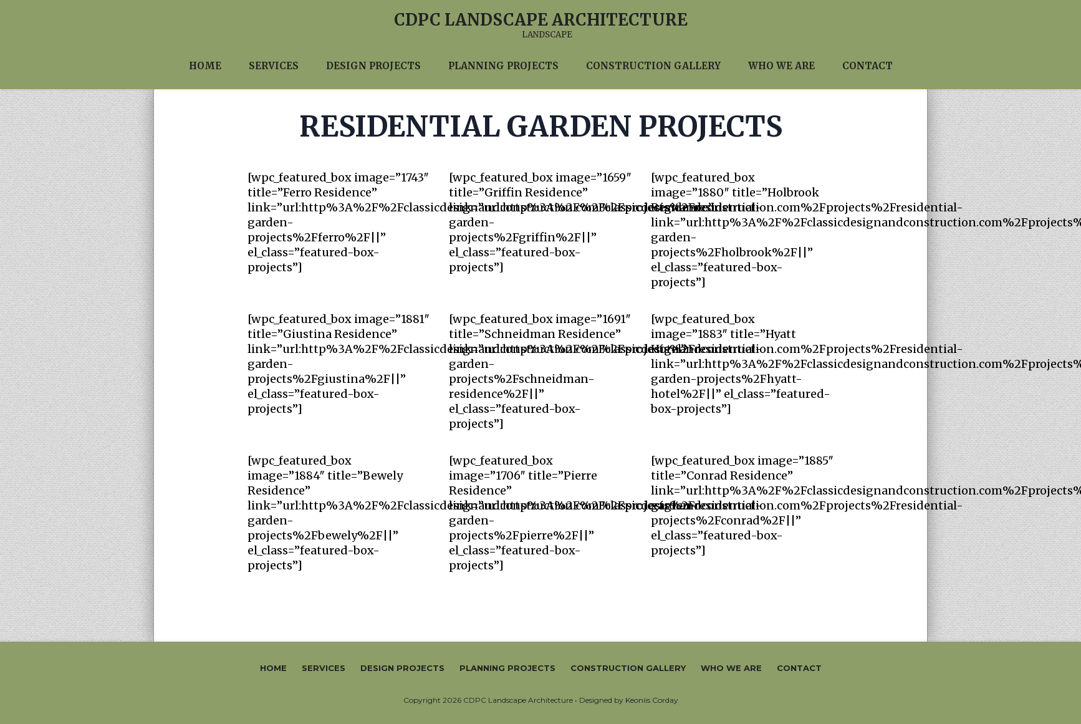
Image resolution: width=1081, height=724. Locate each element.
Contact (799, 668)
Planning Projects (507, 668)
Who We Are (731, 668)
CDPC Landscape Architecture (541, 19)
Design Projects (402, 668)
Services (323, 668)
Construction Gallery (628, 668)
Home (273, 668)
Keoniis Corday (651, 700)
